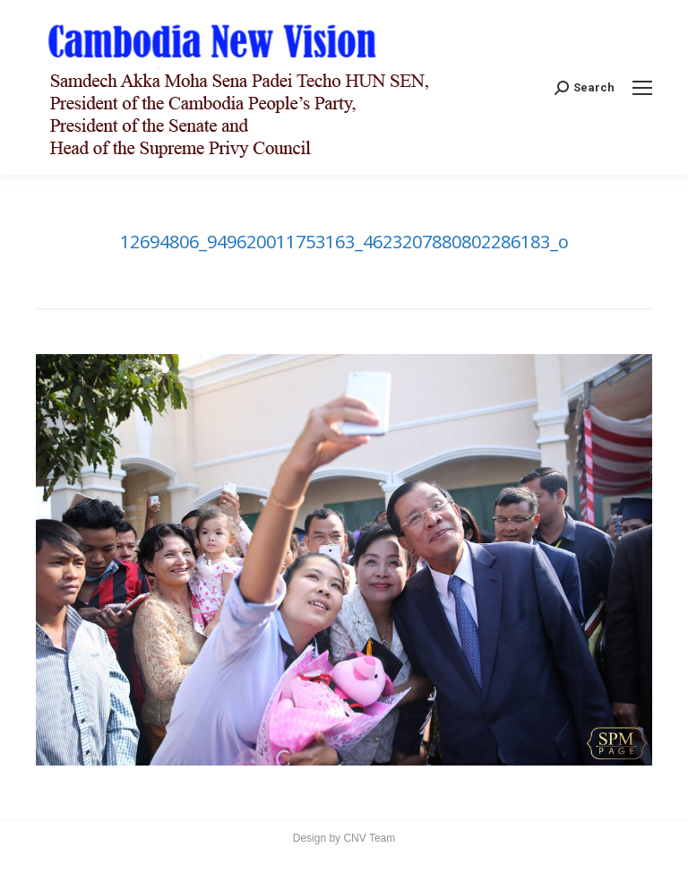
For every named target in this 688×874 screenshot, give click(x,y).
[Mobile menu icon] (642, 88)
